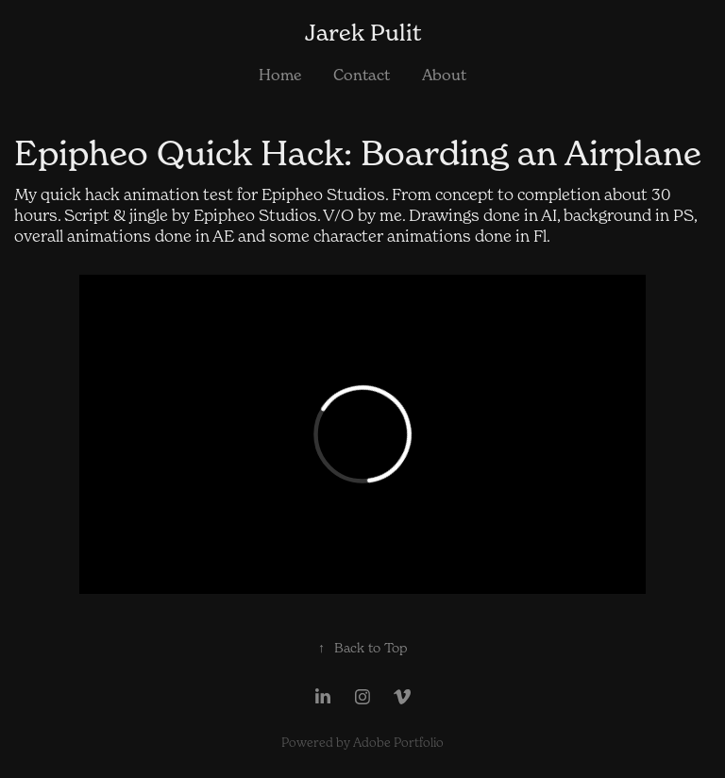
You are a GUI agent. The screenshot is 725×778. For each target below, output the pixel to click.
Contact (361, 74)
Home (280, 74)
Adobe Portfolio (398, 742)
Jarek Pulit (363, 32)
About (444, 74)
